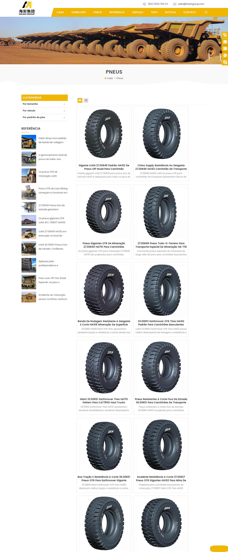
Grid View (80, 100)
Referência (117, 12)
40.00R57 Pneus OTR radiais (133, 534)
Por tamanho (30, 104)
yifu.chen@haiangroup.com (47, 502)
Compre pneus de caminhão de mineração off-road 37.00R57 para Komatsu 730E (141, 352)
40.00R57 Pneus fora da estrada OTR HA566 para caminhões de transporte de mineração (186, 352)
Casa (60, 12)
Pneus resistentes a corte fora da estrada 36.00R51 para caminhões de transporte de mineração (142, 286)
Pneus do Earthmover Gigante (134, 504)
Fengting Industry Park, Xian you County (44, 486)
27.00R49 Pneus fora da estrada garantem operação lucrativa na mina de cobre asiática (52, 208)
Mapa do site (147, 547)
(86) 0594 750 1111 (158, 4)
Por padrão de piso (34, 118)
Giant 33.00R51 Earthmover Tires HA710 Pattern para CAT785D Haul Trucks (97, 286)
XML (158, 547)
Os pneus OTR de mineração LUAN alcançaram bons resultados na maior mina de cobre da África (53, 175)
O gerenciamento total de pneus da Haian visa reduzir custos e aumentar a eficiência (53, 158)
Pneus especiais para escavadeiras (136, 514)
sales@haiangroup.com (191, 4)
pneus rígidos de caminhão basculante (138, 519)
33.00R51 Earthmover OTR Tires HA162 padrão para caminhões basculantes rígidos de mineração (186, 220)
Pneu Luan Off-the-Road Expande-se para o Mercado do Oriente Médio (52, 281)
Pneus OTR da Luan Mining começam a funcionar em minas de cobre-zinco (53, 191)
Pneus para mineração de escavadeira (138, 529)
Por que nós (87, 511)
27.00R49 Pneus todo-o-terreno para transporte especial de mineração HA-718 (97, 220)
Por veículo (29, 111)
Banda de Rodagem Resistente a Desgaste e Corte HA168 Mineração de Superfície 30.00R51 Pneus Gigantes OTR (142, 220)
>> (171, 377)
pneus (98, 12)
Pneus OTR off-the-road (131, 491)
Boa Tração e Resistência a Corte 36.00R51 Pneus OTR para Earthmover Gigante (186, 286)
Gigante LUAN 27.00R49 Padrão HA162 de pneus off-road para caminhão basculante (97, 154)
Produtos (86, 491)
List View (86, 100)
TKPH (154, 12)
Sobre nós (86, 496)
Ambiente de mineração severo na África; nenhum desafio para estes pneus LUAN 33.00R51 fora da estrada (53, 298)
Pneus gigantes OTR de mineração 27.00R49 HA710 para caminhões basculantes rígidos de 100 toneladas (187, 154)
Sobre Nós (78, 12)
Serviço (137, 12)
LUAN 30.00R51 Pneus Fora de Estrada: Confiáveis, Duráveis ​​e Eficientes (53, 247)
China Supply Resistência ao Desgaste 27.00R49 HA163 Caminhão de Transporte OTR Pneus (142, 154)
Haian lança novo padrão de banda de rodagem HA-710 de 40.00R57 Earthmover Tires (52, 141)
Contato (189, 12)
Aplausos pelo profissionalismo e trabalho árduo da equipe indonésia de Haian (53, 264)
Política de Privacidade (92, 526)
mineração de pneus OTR (132, 524)
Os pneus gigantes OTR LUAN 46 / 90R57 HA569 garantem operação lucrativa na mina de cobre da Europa (52, 221)
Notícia (170, 12)
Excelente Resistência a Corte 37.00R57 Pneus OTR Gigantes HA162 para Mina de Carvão (97, 352)
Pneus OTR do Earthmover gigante (136, 509)
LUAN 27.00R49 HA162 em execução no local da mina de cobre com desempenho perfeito (52, 234)
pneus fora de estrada (130, 486)
